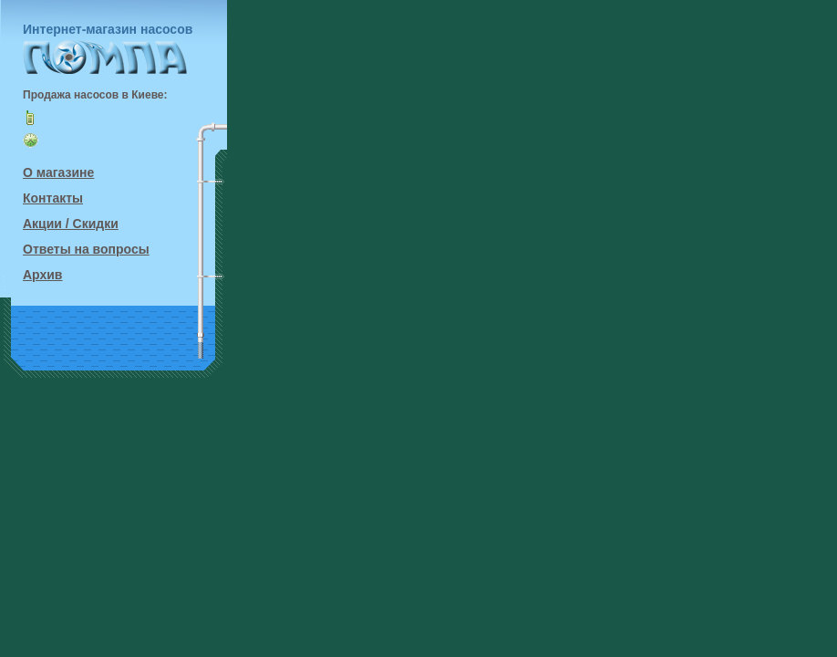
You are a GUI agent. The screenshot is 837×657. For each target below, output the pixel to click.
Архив (42, 274)
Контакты (53, 198)
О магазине (58, 172)
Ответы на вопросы (86, 249)
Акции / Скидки (71, 223)
